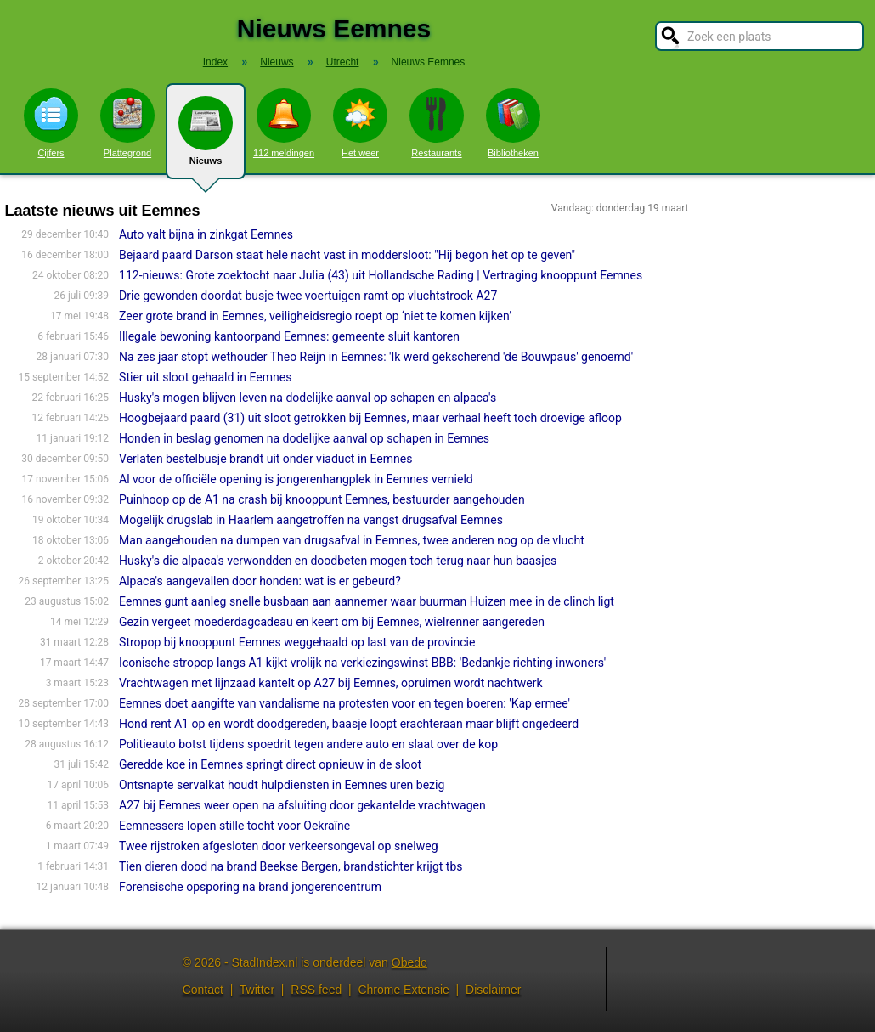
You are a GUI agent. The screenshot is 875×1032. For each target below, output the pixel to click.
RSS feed (316, 989)
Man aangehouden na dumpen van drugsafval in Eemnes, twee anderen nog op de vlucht (351, 540)
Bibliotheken (513, 123)
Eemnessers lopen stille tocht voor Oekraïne (234, 825)
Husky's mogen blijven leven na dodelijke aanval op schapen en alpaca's (307, 397)
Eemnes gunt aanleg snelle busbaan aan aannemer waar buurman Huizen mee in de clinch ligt (366, 601)
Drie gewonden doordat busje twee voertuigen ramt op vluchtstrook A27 (308, 295)
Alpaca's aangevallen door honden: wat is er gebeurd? (260, 581)
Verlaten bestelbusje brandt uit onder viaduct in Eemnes (265, 458)
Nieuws (205, 137)
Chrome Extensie (403, 989)
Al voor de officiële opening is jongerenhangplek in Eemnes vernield (296, 479)
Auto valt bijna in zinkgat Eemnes (206, 234)
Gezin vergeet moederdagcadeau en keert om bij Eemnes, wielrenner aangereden (332, 622)
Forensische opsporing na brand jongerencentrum (250, 887)
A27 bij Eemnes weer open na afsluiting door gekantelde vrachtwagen (302, 805)
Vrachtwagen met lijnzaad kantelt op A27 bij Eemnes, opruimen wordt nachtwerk (330, 683)
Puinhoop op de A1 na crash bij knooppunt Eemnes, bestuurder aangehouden (322, 499)
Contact (203, 989)
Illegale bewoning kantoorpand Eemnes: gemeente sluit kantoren (289, 336)
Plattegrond (127, 123)
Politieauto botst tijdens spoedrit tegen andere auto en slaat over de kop (308, 744)
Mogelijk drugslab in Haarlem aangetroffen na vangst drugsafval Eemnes (311, 520)
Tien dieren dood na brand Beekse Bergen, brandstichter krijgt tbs (290, 866)
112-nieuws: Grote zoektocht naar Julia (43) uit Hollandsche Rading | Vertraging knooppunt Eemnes (380, 275)
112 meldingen (283, 123)
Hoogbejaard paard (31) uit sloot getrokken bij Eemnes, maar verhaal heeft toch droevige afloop (370, 418)
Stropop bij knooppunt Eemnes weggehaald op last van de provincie (297, 642)
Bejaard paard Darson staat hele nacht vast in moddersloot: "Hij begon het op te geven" (347, 255)
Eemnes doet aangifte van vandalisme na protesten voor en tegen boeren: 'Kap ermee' (344, 703)
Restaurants (436, 123)
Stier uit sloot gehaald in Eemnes (205, 377)
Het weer (360, 123)
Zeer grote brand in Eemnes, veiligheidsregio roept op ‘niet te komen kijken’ (315, 316)
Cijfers (51, 123)
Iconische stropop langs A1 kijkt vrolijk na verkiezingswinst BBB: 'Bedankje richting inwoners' (362, 662)
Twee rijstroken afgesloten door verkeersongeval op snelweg (278, 846)
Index (215, 62)
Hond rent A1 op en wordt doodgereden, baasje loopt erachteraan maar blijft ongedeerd (349, 723)
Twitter (257, 989)
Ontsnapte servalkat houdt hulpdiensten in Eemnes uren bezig (281, 785)
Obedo (409, 962)
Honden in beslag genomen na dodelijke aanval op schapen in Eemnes (304, 438)
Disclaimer (493, 989)
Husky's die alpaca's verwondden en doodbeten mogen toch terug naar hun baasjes (337, 560)
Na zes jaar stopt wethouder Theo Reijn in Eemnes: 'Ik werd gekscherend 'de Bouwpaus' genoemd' (376, 357)
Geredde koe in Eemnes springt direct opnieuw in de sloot (270, 764)
